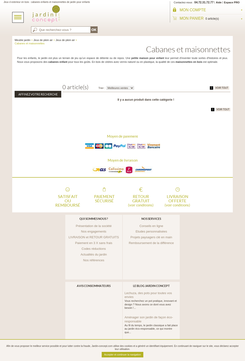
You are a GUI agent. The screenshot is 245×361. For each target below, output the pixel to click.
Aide (219, 2)
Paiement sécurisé (104, 198)
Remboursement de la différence (151, 243)
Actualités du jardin (94, 254)
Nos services (151, 218)
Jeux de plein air (43, 40)
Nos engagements (93, 231)
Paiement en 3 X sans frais (93, 243)
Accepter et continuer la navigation (122, 354)
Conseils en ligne (151, 226)
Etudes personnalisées (151, 231)
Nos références (93, 260)
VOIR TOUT (221, 88)
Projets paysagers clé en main (151, 237)
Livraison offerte (177, 200)
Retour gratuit (141, 200)
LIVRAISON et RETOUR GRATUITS (93, 237)
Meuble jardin (22, 40)
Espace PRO (231, 2)
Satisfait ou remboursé (67, 200)
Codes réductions (94, 248)
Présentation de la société (94, 226)
